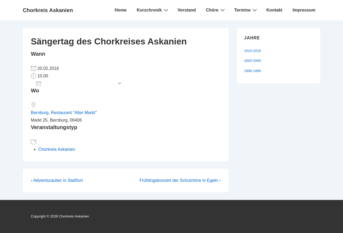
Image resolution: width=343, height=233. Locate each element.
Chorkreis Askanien (48, 10)
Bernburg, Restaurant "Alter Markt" (64, 112)
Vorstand (187, 10)
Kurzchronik (153, 10)
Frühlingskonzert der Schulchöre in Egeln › (180, 180)
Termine (246, 10)
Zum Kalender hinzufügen (75, 83)
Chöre (216, 10)
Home (120, 10)
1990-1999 (252, 71)
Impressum (304, 10)
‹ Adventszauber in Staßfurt (57, 180)
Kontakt (274, 10)
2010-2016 (252, 51)
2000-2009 (252, 61)
